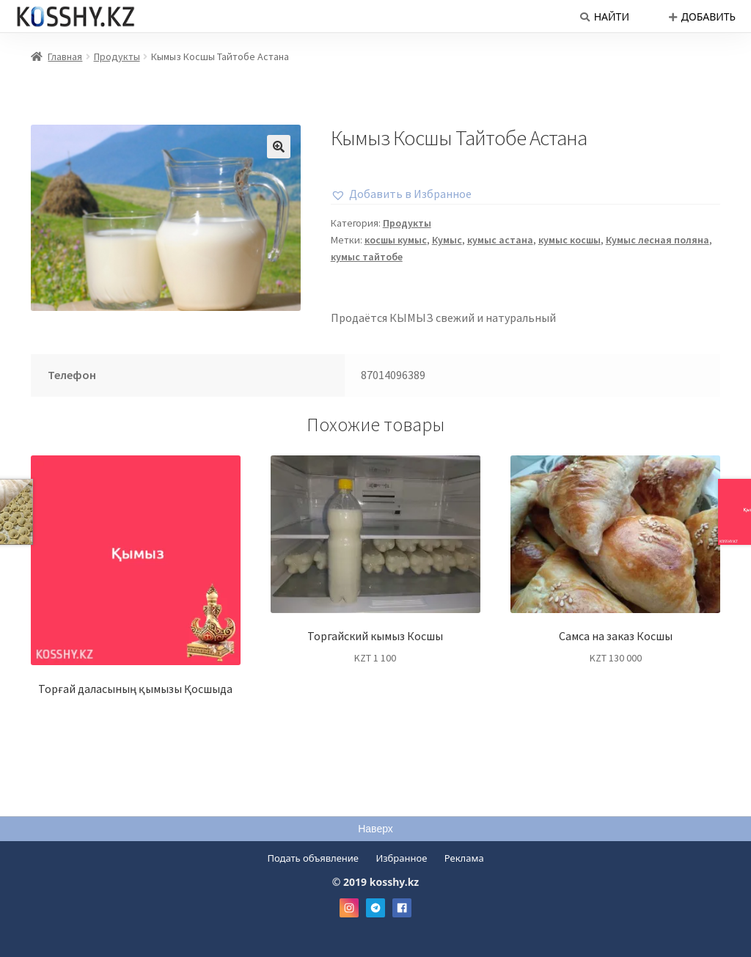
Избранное (401, 858)
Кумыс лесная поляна (657, 239)
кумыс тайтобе (367, 256)
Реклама (464, 858)
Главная (65, 56)
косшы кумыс (395, 239)
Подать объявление (313, 858)
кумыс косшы (569, 239)
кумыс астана (500, 239)
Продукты (117, 56)
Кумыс (447, 239)
